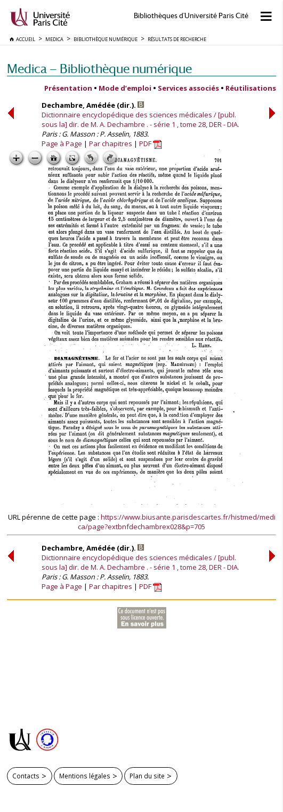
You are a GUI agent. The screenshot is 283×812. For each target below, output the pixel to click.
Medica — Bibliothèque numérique (99, 68)
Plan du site (147, 775)
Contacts (25, 775)
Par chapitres (110, 143)
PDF (150, 143)
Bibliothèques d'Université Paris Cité (191, 16)
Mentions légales (84, 775)
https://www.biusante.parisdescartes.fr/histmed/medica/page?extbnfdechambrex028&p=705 (177, 521)
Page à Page (62, 143)
